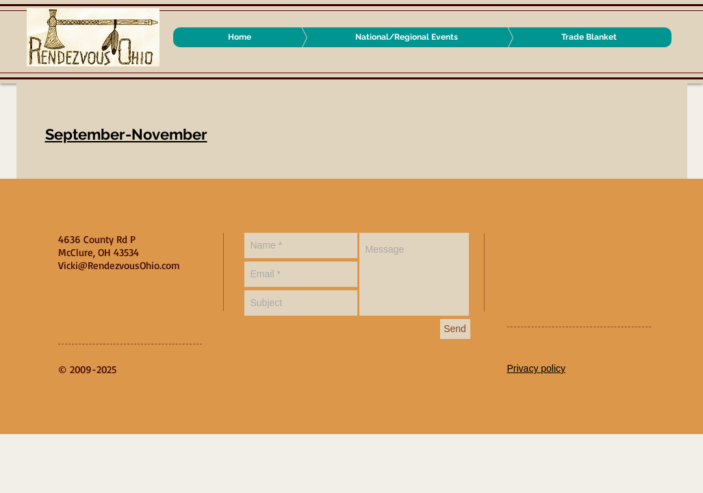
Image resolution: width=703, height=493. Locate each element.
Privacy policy (536, 368)
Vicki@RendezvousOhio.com (119, 265)
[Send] (455, 329)
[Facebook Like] (592, 246)
